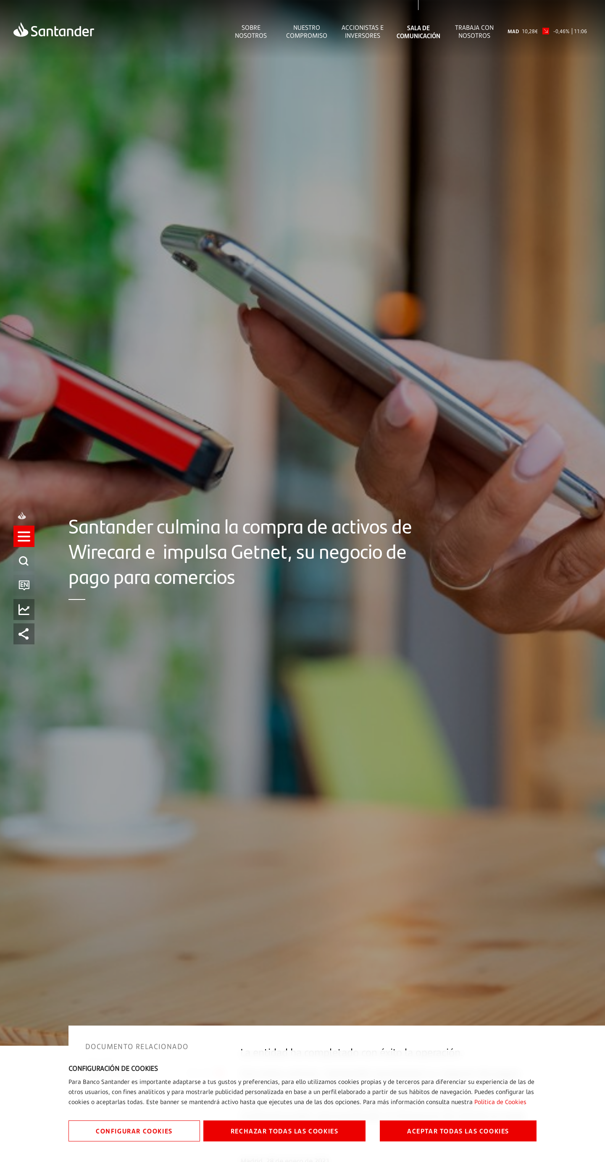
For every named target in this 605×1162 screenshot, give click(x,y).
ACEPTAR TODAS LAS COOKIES (458, 1131)
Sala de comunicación (418, 31)
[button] (23, 544)
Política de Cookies (500, 1102)
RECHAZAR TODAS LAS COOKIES (285, 1131)
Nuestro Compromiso (306, 31)
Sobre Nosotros (251, 31)
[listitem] (23, 544)
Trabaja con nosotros (474, 31)
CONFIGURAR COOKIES (134, 1131)
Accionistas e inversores (363, 31)
